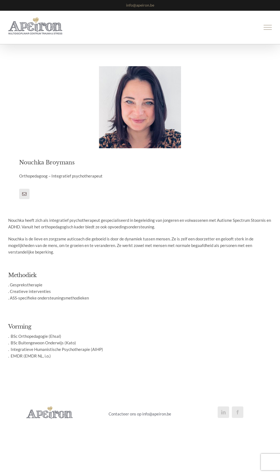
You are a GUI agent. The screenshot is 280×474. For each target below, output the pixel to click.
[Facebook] (237, 412)
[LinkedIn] (223, 412)
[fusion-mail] (24, 194)
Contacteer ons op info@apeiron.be (140, 413)
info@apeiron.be (140, 5)
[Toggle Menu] (268, 27)
